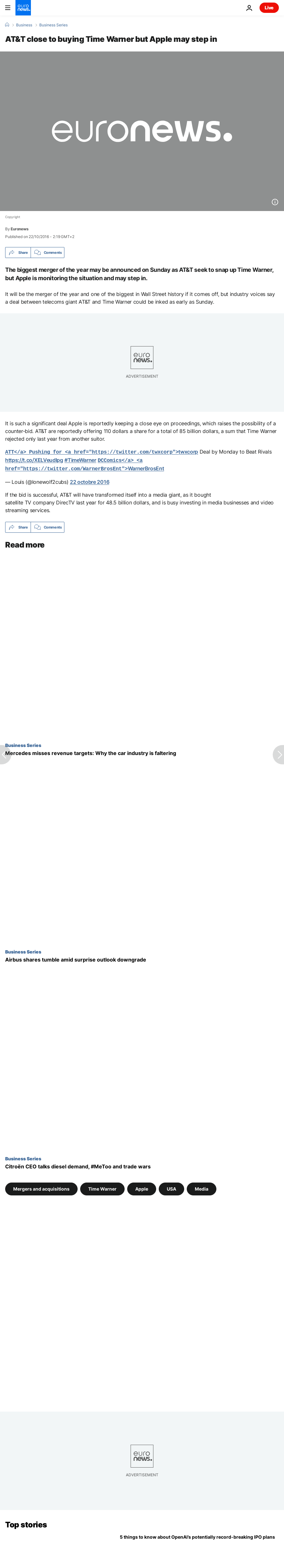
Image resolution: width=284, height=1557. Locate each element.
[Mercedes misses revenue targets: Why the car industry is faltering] (142, 751)
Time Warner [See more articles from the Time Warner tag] (102, 1187)
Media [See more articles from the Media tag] (201, 1187)
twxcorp (101, 451)
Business (24, 25)
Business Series (53, 25)
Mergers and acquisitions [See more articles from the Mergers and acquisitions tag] (41, 1187)
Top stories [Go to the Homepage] (26, 1522)
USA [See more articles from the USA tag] (171, 1187)
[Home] (7, 25)
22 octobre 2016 (89, 480)
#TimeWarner (80, 459)
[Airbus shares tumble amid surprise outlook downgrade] (142, 958)
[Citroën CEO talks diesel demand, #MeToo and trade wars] (142, 1165)
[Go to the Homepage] (23, 7)
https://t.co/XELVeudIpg (34, 459)
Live (269, 7)
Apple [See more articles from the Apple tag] (141, 1187)
